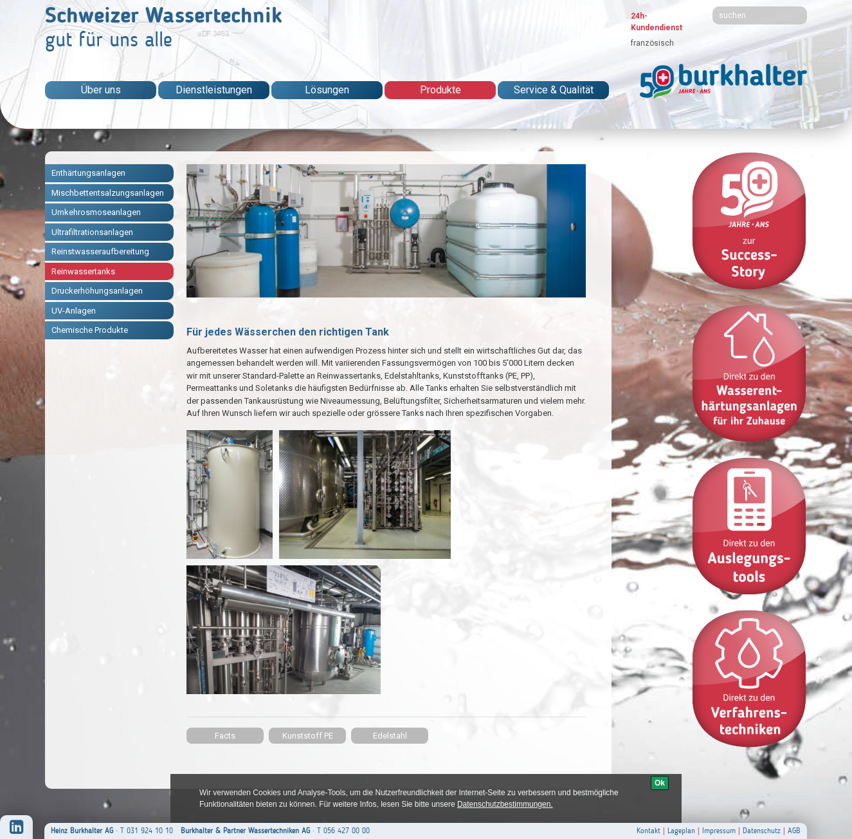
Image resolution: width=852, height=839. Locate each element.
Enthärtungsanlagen (88, 173)
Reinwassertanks (83, 271)
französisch (652, 43)
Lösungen (327, 90)
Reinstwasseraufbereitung (100, 251)
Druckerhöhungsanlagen (97, 291)
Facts (225, 735)
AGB (794, 830)
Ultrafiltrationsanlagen (92, 232)
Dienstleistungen (214, 90)
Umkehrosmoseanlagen (96, 212)
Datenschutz (762, 830)
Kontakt (648, 830)
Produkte (440, 90)
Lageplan (681, 830)
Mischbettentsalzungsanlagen (107, 193)
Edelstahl (390, 735)
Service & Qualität (554, 90)
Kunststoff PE (307, 735)
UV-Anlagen (73, 311)
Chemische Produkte (89, 330)
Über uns (101, 90)
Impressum (719, 830)
